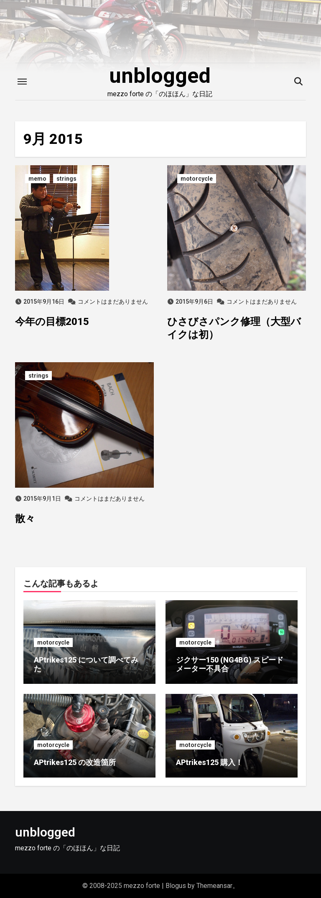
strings (66, 178)
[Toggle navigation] (22, 82)
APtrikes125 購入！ (209, 762)
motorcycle (197, 178)
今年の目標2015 (52, 321)
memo (37, 178)
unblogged (160, 76)
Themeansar (214, 886)
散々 (25, 518)
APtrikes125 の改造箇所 (75, 762)
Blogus (176, 886)
